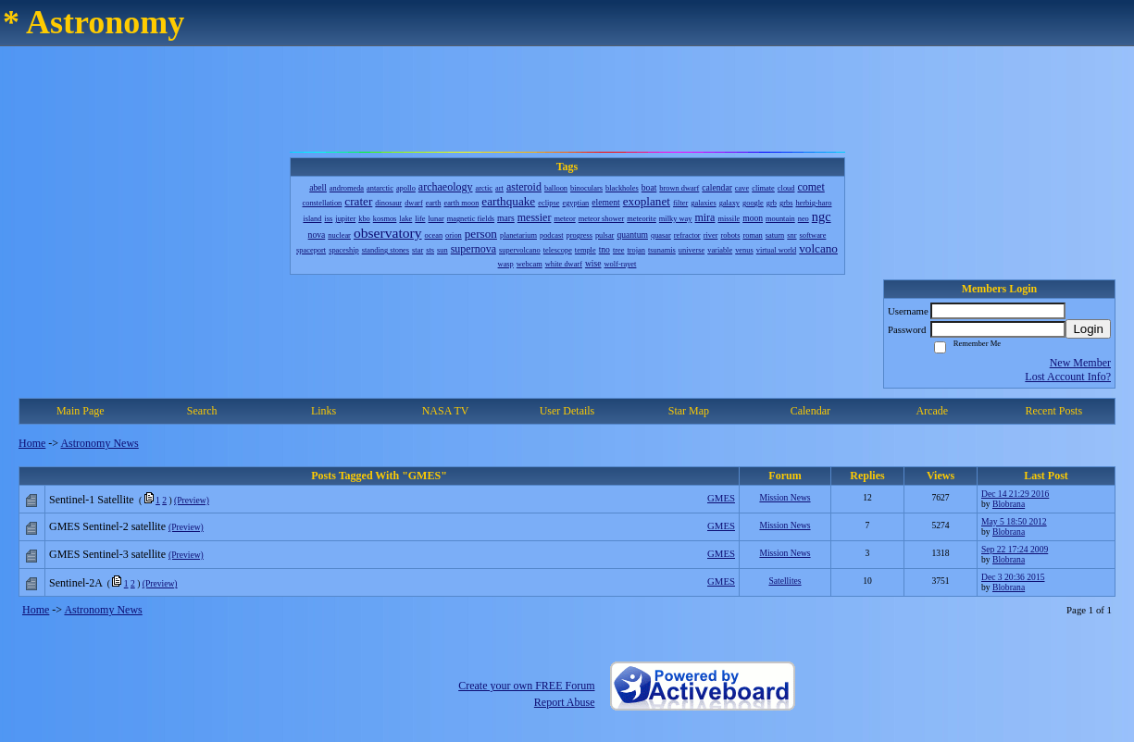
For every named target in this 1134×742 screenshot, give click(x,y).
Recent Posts (1053, 410)
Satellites (784, 580)
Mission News (784, 497)
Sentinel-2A (75, 582)
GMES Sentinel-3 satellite (107, 554)
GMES (721, 497)
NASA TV (445, 410)
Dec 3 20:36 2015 (1012, 577)
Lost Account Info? (1068, 376)
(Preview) (191, 500)
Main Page (80, 410)
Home (32, 443)
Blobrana (1008, 504)
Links (323, 410)
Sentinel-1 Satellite (91, 499)
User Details (567, 410)
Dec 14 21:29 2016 (1015, 493)
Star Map (688, 410)
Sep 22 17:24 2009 (1014, 549)
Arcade (932, 410)
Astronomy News (99, 443)
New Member (1080, 362)
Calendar (810, 410)
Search (202, 410)
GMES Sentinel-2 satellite (107, 526)
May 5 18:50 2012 (1014, 521)
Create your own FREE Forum (526, 685)
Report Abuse (564, 702)
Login (1088, 329)
